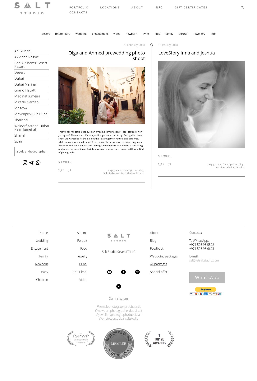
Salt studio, (109, 177)
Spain (18, 145)
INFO (167, 9)
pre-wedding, (137, 174)
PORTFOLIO (87, 9)
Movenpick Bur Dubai (31, 118)
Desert (19, 76)
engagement (100, 38)
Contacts (195, 233)
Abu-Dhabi (22, 55)
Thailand (21, 124)
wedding (81, 38)
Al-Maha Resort (26, 61)
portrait (184, 38)
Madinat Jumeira (27, 100)
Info (213, 38)
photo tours (63, 38)
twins (146, 38)
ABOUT (145, 9)
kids (158, 38)
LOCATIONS (118, 9)
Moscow (20, 112)
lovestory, (121, 177)
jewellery (200, 38)
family (169, 38)
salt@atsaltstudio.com (204, 260)
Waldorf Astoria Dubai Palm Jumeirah (31, 132)
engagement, (115, 174)
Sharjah (20, 139)
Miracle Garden (26, 106)
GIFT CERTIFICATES (199, 9)
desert (46, 38)
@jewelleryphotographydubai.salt (118, 315)
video (117, 38)
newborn (132, 38)
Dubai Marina (25, 88)
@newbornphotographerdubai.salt (118, 311)
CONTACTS (87, 14)
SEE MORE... (64, 166)
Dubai (19, 82)
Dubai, (126, 174)
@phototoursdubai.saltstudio (118, 319)
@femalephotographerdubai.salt (119, 307)
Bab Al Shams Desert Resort (30, 69)
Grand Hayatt (24, 94)
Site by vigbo (128, 372)
